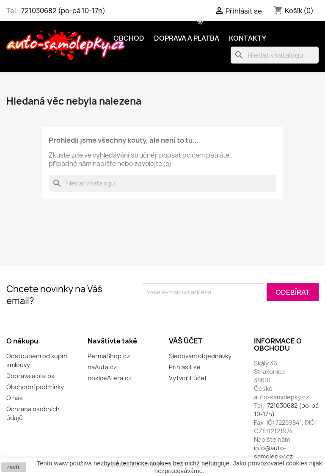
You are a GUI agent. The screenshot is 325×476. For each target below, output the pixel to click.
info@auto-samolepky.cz (273, 452)
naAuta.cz (102, 367)
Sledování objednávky (200, 356)
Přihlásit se (185, 367)
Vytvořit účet (188, 378)
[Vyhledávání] (275, 55)
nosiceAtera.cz (110, 378)
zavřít (13, 467)
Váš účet (185, 341)
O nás (14, 398)
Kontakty (247, 38)
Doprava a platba (186, 38)
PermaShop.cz (109, 356)
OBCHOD (128, 38)
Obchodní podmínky (35, 387)
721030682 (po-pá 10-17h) (63, 10)
